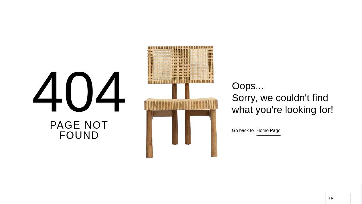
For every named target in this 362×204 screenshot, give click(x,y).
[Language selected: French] (338, 198)
